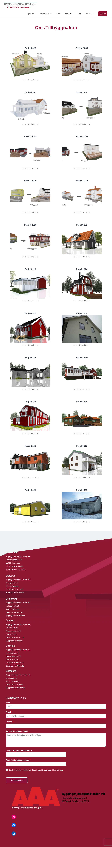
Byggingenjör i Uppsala (15, 666)
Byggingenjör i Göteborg (15, 688)
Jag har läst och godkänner (36, 770)
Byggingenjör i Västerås (15, 592)
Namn (9, 703)
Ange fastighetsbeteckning (18, 760)
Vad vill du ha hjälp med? (17, 731)
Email (9, 712)
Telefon (9, 722)
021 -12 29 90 (17, 589)
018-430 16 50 (18, 663)
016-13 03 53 (17, 612)
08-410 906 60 (17, 566)
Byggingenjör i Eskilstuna (15, 616)
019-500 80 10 (18, 637)
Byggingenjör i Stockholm (15, 569)
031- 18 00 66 (17, 685)
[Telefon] (56, 726)
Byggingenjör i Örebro (14, 641)
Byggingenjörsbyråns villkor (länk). (47, 770)
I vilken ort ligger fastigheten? (19, 750)
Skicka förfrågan (16, 780)
